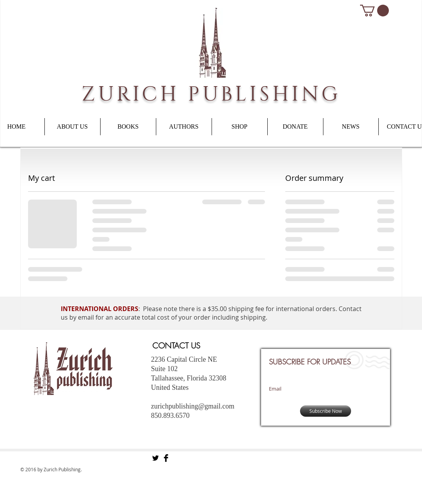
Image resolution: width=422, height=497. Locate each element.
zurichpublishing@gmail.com (193, 406)
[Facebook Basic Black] (166, 458)
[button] (374, 10)
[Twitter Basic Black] (155, 458)
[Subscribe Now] (325, 411)
